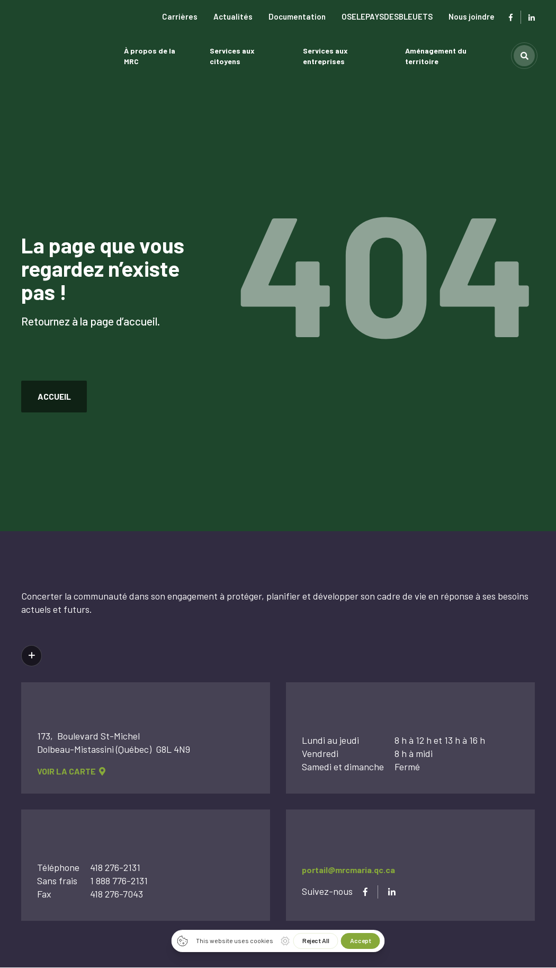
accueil (55, 396)
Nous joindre (472, 16)
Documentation (297, 16)
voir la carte (71, 772)
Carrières (180, 16)
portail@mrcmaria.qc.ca (348, 871)
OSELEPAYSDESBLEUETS (387, 16)
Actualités (233, 16)
